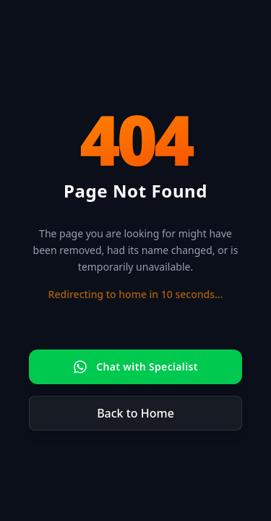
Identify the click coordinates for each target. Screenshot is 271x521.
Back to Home (135, 413)
